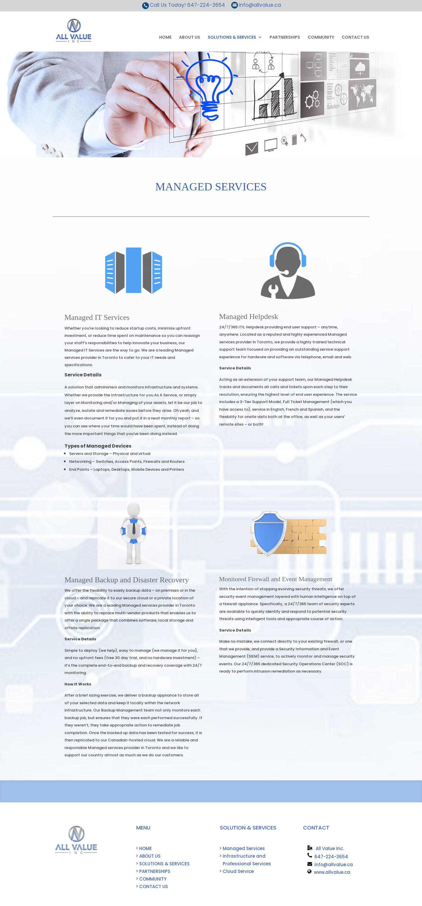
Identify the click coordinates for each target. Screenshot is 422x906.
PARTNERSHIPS (285, 37)
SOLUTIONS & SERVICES (232, 37)
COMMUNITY (321, 37)
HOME (165, 37)
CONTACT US (355, 37)
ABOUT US (189, 37)
